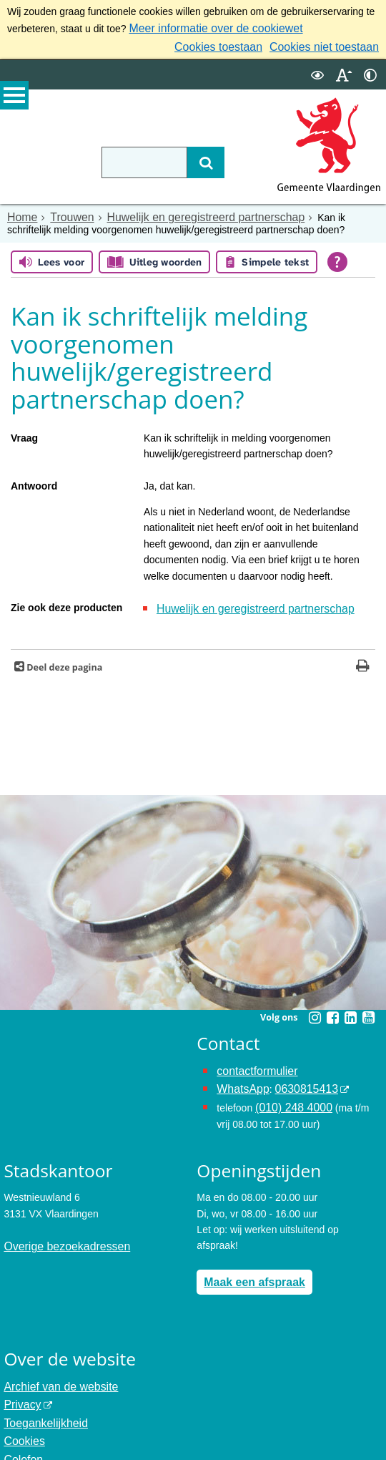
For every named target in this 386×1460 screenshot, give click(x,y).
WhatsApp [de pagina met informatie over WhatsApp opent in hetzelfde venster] (240, 1078)
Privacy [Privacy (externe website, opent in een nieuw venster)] (20, 1384)
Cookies (22, 1416)
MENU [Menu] (14, 101)
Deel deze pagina (63, 659)
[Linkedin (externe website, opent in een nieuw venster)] (350, 1009)
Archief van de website (54, 1368)
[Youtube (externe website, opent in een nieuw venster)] (368, 1009)
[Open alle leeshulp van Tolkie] (337, 256)
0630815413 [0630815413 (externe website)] (297, 1078)
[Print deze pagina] (363, 659)
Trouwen (65, 212)
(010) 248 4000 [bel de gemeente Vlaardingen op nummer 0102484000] (289, 1094)
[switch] (317, 70)
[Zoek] (185, 158)
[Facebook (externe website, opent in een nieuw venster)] (332, 1009)
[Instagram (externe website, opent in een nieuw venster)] (314, 1009)
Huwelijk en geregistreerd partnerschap (183, 212)
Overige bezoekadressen (59, 1231)
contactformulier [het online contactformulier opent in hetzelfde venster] (252, 1062)
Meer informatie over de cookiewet (205, 27)
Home (20, 212)
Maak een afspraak (248, 1265)
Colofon (21, 1432)
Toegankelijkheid (41, 1400)
